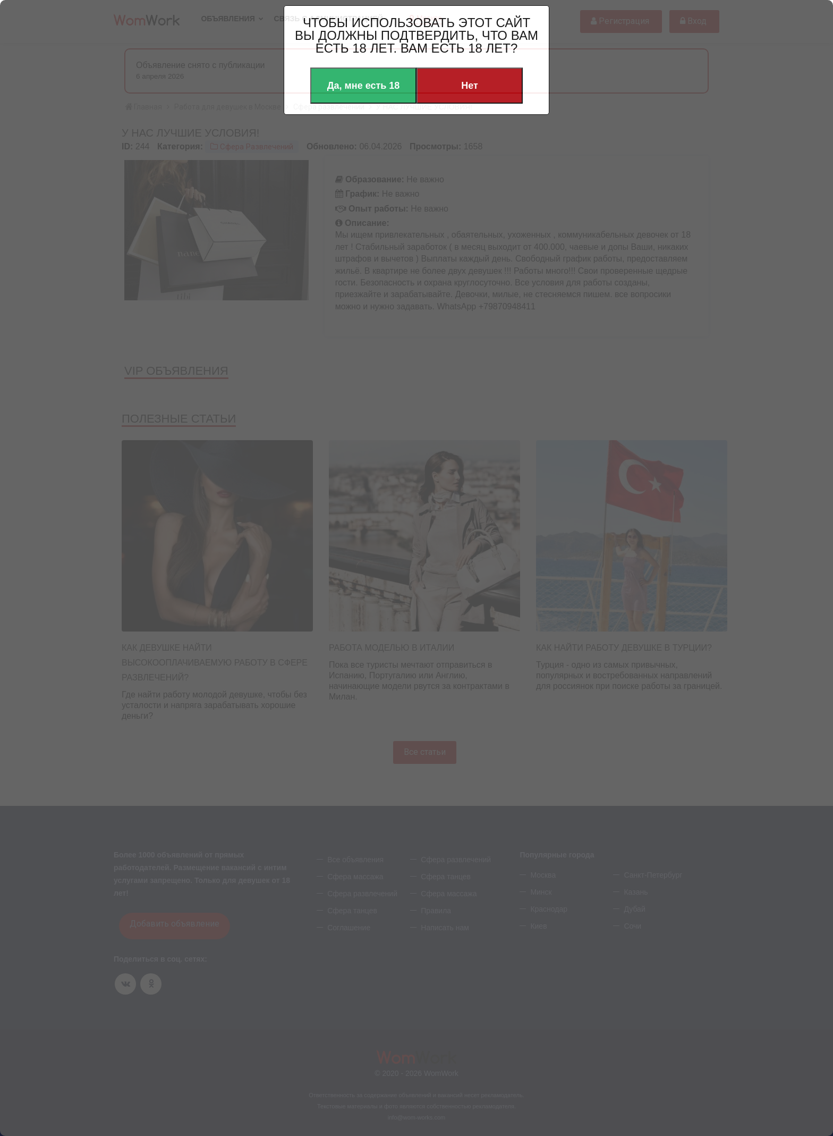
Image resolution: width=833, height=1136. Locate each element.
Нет (469, 85)
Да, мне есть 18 (363, 85)
